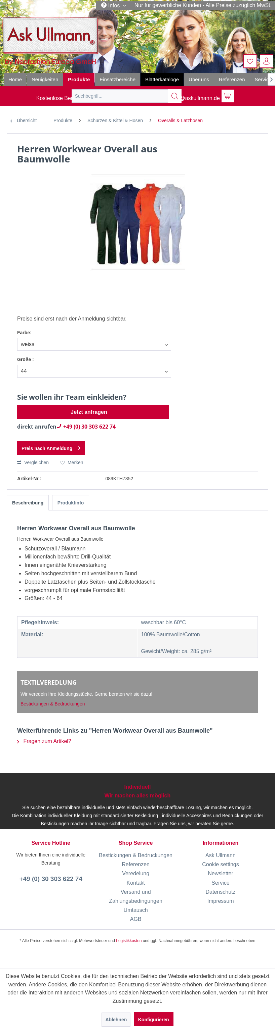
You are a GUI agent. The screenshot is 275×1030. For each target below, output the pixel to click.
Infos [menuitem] (111, 5)
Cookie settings (220, 864)
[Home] (15, 79)
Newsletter (220, 873)
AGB (136, 919)
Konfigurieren (153, 1019)
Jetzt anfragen (89, 412)
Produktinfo (70, 502)
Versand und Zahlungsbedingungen (135, 896)
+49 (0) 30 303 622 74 (86, 426)
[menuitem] (250, 61)
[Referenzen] (232, 79)
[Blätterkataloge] (162, 79)
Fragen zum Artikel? (44, 741)
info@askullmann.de (190, 98)
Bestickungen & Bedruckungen (53, 703)
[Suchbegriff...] (127, 96)
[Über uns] (199, 79)
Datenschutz (221, 892)
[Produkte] (78, 79)
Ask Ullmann (220, 855)
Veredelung (135, 873)
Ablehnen (116, 1019)
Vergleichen (33, 462)
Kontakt (135, 883)
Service (220, 883)
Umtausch (136, 910)
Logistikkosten (129, 940)
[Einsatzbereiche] (117, 79)
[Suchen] (175, 96)
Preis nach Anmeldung (51, 447)
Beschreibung (27, 502)
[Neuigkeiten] (45, 79)
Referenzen (136, 864)
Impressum (220, 901)
